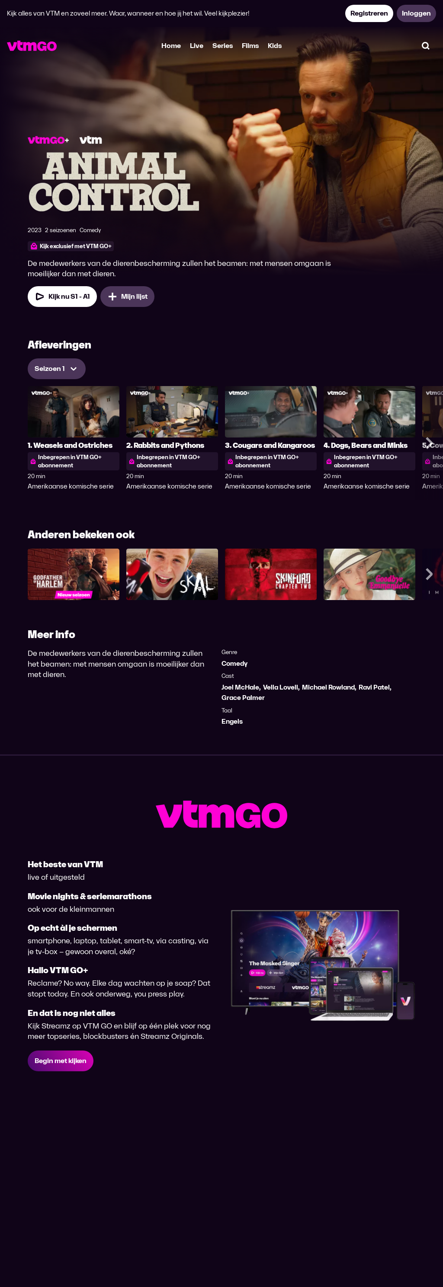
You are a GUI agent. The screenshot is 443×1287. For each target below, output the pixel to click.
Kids (275, 46)
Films (250, 46)
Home (171, 46)
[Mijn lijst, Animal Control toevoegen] (127, 296)
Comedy (234, 663)
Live (196, 46)
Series (222, 46)
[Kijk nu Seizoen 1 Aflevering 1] (62, 296)
